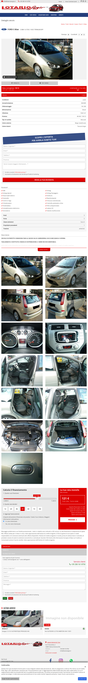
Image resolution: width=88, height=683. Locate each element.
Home (26, 15)
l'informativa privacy (20, 172)
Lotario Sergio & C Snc (53, 642)
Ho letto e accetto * (15, 172)
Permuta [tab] (5, 550)
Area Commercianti (71, 1)
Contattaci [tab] (6, 546)
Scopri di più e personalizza (10, 679)
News (60, 1)
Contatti (61, 15)
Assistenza (54, 15)
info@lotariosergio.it (9, 1)
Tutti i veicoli (69, 24)
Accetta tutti (82, 679)
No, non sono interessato (13, 524)
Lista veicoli (33, 15)
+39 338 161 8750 (25, 1)
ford (80, 24)
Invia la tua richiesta (44, 180)
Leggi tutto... (44, 249)
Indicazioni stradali (51, 653)
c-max (85, 24)
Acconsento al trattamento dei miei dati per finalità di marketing (22, 174)
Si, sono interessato (11, 521)
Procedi (72, 520)
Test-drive (44, 83)
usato (76, 24)
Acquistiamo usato (43, 15)
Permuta (15, 83)
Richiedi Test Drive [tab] (9, 553)
